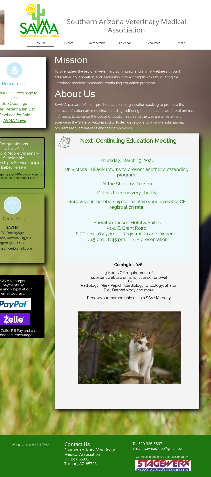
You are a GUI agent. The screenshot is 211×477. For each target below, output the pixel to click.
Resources (13, 84)
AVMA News (14, 120)
